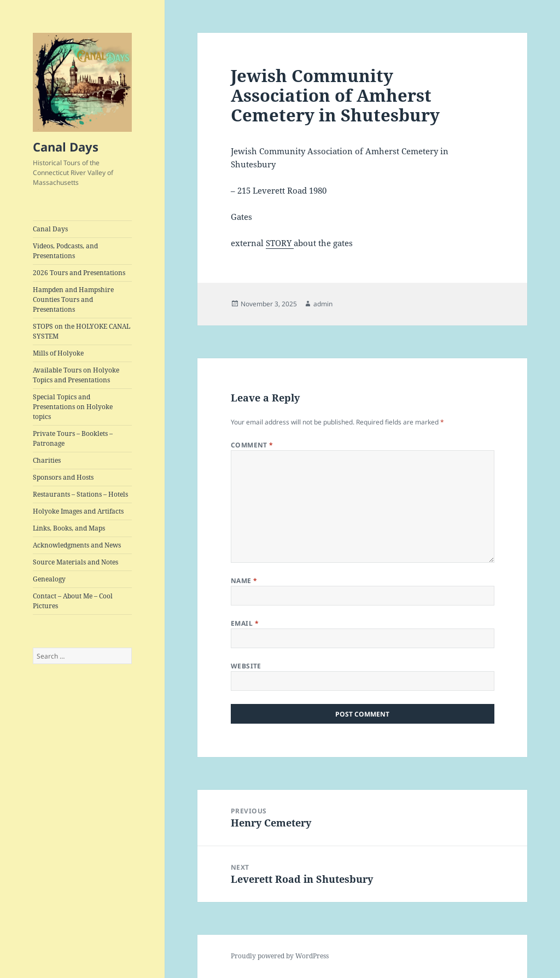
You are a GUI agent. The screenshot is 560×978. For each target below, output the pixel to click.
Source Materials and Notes (75, 562)
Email (245, 623)
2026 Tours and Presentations (79, 272)
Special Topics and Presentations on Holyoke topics (73, 406)
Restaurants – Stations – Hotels (80, 494)
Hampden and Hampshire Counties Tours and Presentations (73, 299)
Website (246, 666)
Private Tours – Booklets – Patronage (73, 438)
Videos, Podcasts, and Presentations (65, 250)
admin (322, 303)
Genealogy (49, 579)
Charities (47, 460)
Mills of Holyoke (58, 353)
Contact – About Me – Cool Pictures (73, 600)
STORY (280, 242)
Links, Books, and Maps (69, 528)
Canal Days (65, 146)
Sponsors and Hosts (63, 477)
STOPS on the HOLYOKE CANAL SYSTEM (81, 331)
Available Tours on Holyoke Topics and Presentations (76, 375)
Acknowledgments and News (77, 545)
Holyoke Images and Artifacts (78, 511)
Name (244, 580)
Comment (252, 445)
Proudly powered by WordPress (280, 955)
